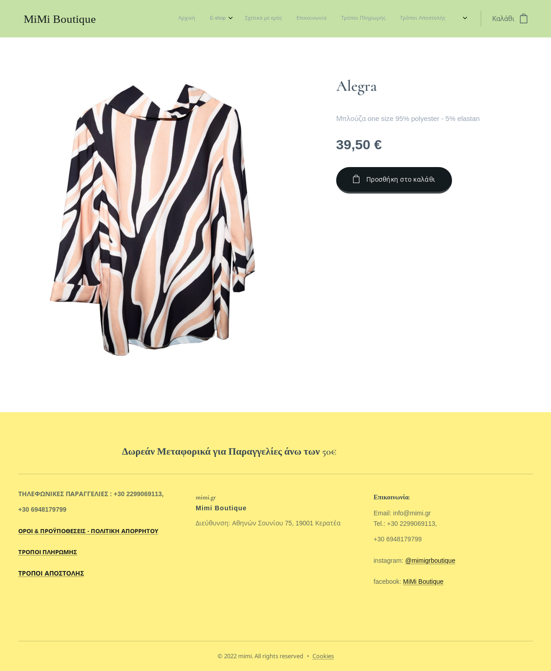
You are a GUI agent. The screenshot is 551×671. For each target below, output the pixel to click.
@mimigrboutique (430, 560)
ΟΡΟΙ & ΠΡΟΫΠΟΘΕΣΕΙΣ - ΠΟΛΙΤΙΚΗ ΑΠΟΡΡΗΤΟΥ (88, 531)
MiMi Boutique (423, 581)
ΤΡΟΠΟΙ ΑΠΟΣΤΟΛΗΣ (51, 573)
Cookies (323, 656)
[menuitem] (360, 18)
